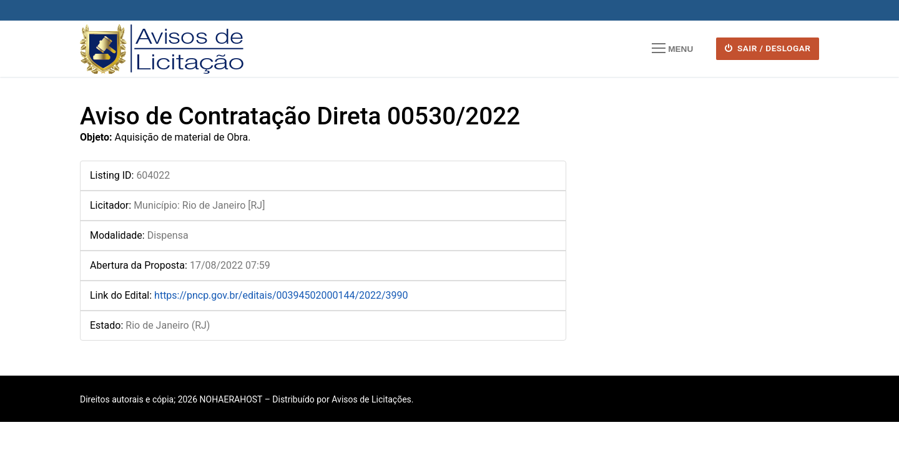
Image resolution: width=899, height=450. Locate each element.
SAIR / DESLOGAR (768, 48)
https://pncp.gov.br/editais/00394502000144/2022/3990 (281, 295)
